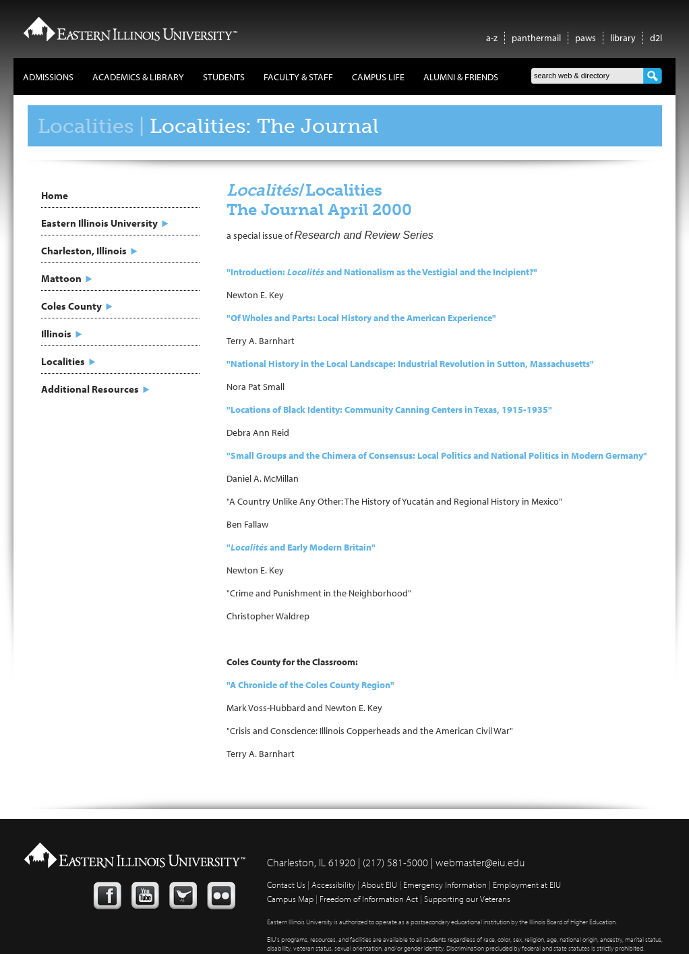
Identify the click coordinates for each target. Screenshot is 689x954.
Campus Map (290, 898)
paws (585, 38)
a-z (492, 38)
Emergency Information (445, 884)
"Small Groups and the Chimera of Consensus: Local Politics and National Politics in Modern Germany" (437, 455)
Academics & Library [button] (138, 77)
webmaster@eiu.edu (480, 862)
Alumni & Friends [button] (460, 77)
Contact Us (286, 884)
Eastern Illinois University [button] (99, 223)
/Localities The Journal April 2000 (319, 199)
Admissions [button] (48, 77)
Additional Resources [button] (90, 389)
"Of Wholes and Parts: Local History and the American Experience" (361, 318)
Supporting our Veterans (467, 898)
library (623, 38)
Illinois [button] (56, 333)
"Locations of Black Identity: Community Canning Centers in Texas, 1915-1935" (389, 409)
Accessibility (333, 884)
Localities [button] (63, 361)
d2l (656, 38)
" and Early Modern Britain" (301, 547)
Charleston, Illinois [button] (84, 250)
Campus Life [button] (378, 77)
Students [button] (224, 77)
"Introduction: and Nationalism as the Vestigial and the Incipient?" (382, 272)
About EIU (379, 884)
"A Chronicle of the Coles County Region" (310, 685)
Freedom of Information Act (369, 898)
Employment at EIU (527, 884)
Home (54, 195)
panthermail (536, 38)
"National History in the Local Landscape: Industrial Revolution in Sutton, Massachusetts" (410, 364)
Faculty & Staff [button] (298, 77)
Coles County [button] (71, 306)
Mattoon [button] (61, 278)
